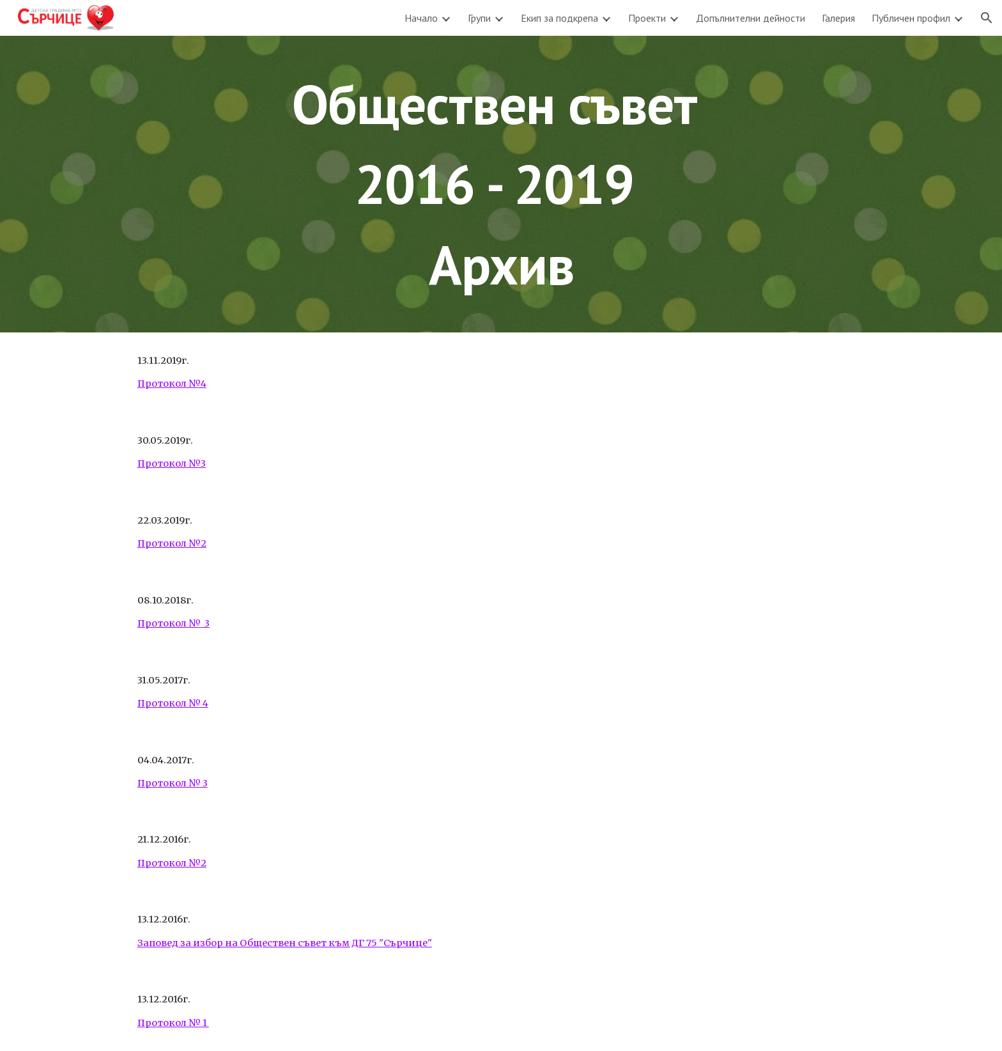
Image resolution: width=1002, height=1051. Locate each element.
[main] (501, 184)
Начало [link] (421, 18)
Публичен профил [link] (911, 18)
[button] (986, 18)
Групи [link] (479, 18)
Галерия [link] (838, 18)
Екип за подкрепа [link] (559, 18)
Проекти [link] (647, 18)
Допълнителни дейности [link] (750, 18)
